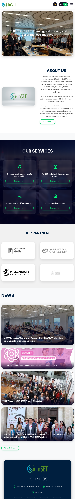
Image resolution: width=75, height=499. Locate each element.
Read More (47, 122)
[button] (5, 33)
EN (65, 4)
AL (61, 4)
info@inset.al (39, 492)
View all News (9, 448)
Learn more (18, 181)
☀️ (55, 4)
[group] (37, 33)
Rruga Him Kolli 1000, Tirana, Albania (28, 487)
